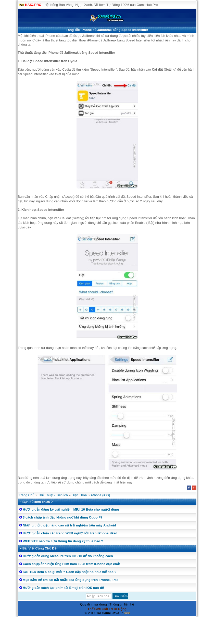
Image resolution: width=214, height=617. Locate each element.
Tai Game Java (107, 613)
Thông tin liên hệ (121, 604)
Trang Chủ (27, 495)
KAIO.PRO (33, 5)
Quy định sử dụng (93, 604)
